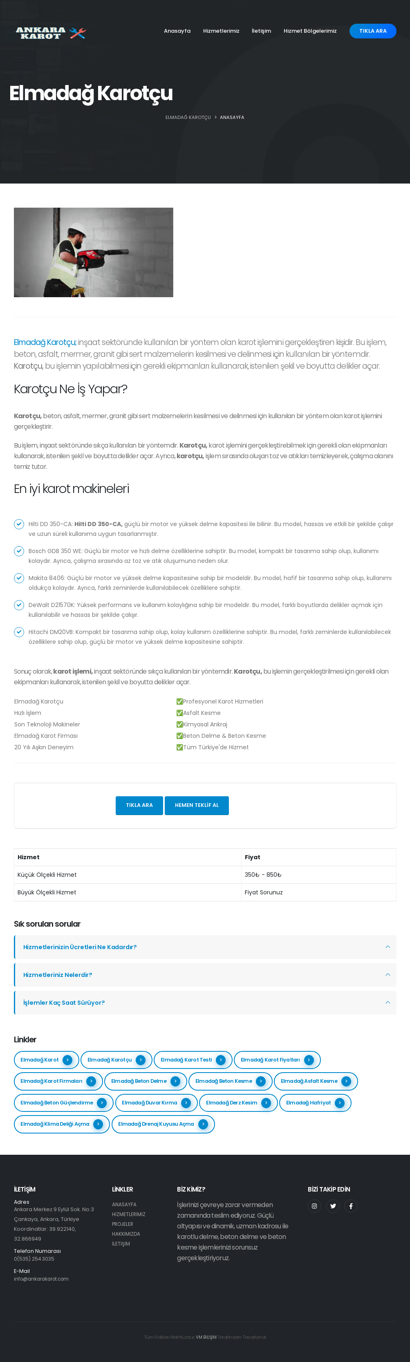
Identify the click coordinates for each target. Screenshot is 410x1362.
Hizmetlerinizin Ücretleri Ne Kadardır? (83, 947)
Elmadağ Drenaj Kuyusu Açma (163, 1124)
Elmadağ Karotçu (116, 1060)
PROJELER (124, 1224)
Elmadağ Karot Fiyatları (277, 1060)
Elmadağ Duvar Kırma (156, 1103)
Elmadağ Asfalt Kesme (316, 1081)
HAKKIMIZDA (126, 1233)
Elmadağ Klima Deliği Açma (61, 1124)
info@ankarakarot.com (44, 1278)
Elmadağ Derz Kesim (238, 1103)
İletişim (261, 31)
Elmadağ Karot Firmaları (58, 1081)
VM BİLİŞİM (206, 1337)
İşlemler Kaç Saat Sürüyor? (66, 1002)
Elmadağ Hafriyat (315, 1103)
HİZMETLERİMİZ (129, 1214)
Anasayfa (177, 31)
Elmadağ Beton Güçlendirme (63, 1103)
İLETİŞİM (121, 1243)
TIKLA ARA (373, 30)
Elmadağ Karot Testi (193, 1060)
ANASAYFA (232, 117)
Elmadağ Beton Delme (145, 1081)
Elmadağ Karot (46, 1060)
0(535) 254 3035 (35, 1258)
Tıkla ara (139, 805)
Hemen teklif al (197, 805)
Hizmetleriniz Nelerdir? (59, 974)
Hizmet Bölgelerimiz (310, 31)
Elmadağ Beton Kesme (230, 1081)
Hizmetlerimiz (221, 31)
